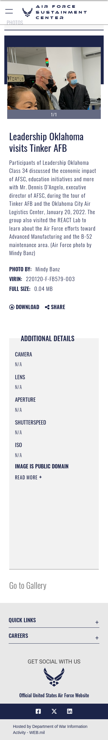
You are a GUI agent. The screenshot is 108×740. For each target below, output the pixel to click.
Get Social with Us (54, 661)
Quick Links (22, 620)
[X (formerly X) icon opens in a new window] (54, 711)
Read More (27, 477)
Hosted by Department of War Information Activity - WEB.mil (50, 729)
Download (24, 307)
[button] (9, 12)
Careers (18, 635)
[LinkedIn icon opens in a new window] (69, 711)
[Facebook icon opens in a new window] (38, 711)
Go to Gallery (27, 585)
